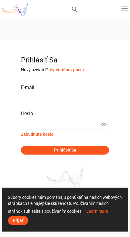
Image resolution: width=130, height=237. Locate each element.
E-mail (27, 87)
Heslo (27, 113)
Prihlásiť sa (65, 150)
